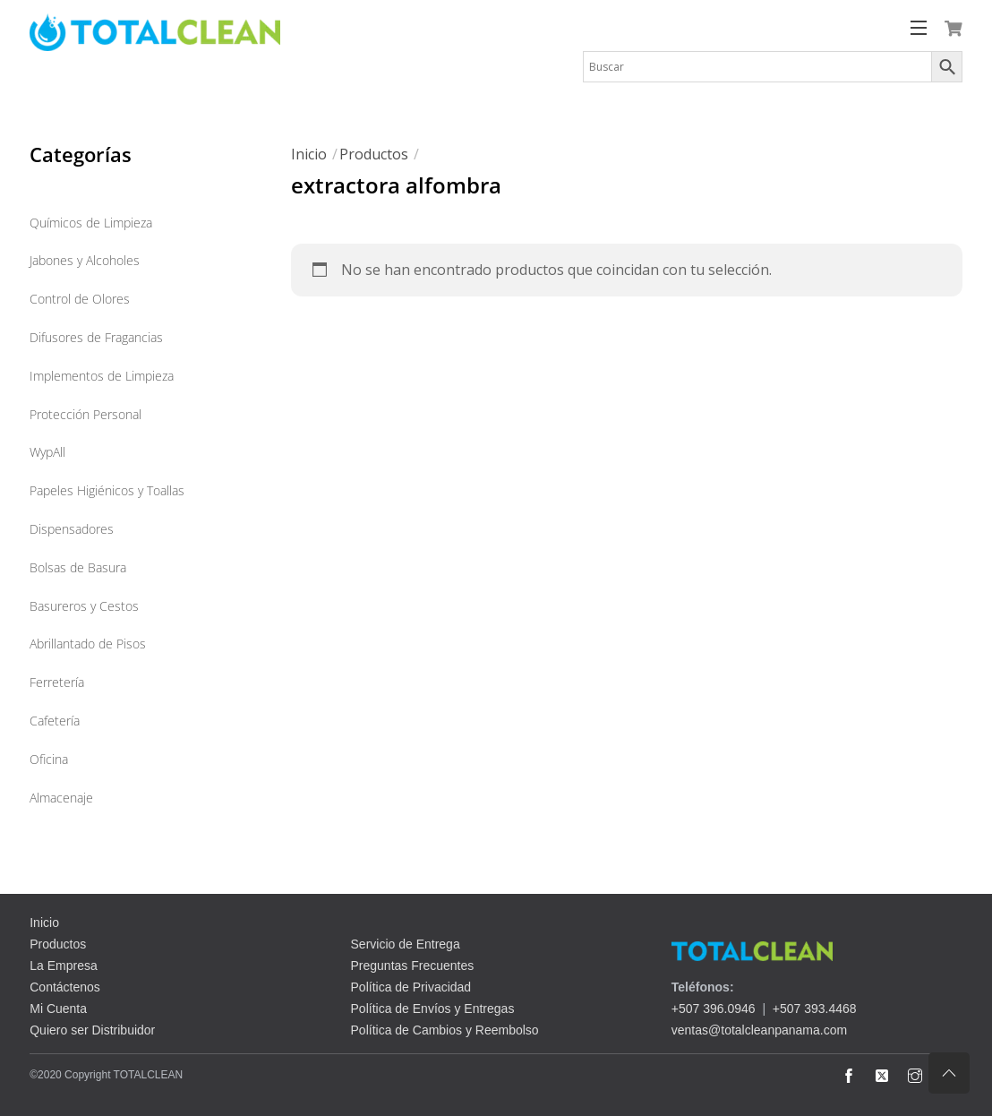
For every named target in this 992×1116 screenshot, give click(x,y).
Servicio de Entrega (405, 944)
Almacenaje (61, 797)
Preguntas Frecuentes (413, 965)
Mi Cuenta (58, 1008)
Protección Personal (85, 414)
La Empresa (63, 965)
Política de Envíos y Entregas (433, 1008)
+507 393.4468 (815, 1008)
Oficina (49, 759)
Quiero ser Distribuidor (92, 1030)
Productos (373, 154)
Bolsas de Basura (78, 567)
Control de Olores (80, 298)
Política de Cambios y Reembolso (445, 1030)
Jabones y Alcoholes (85, 260)
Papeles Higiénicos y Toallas (107, 490)
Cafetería (55, 720)
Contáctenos (65, 987)
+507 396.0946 (713, 1008)
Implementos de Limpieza (102, 375)
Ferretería (57, 682)
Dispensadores (72, 528)
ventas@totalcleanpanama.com (759, 1030)
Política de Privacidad (411, 987)
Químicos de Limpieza (91, 222)
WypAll (47, 451)
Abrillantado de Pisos (88, 643)
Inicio (309, 154)
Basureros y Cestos (84, 605)
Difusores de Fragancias (96, 337)
